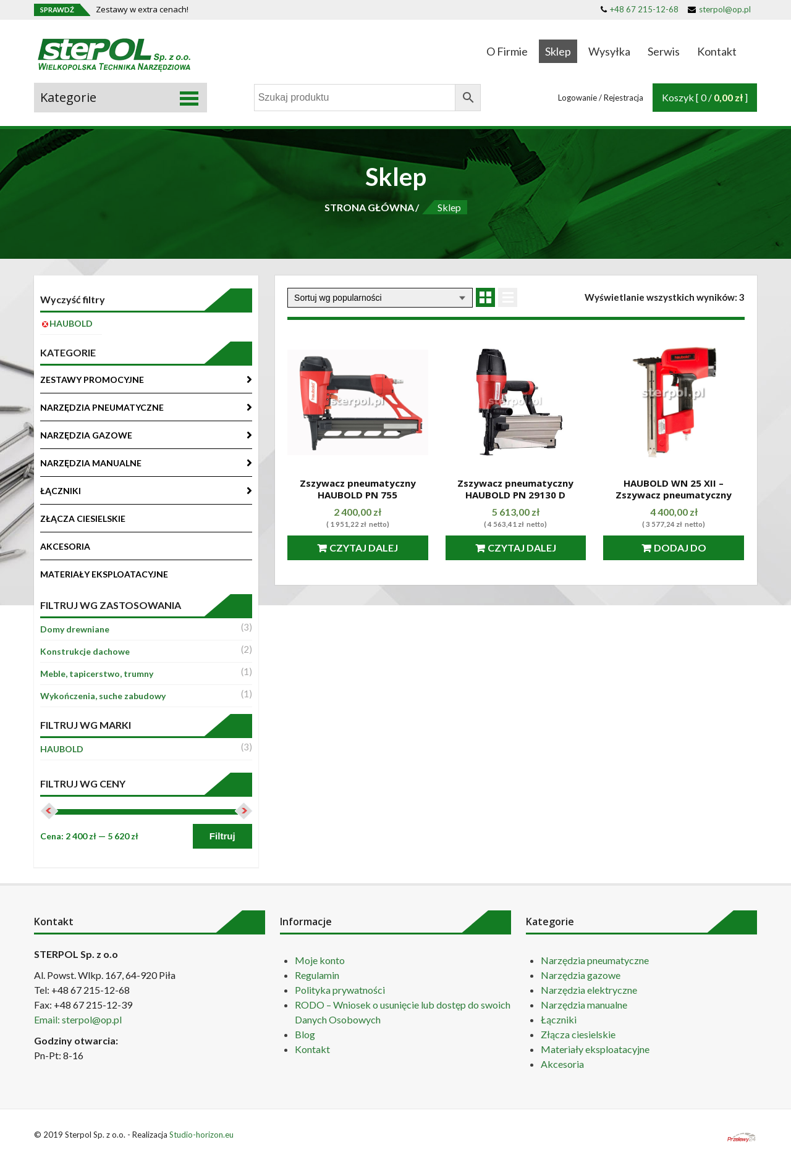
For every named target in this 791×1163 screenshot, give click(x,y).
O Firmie (507, 51)
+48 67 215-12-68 (640, 9)
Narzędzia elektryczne (589, 990)
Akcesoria (562, 1064)
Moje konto (320, 960)
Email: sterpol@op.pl (78, 1019)
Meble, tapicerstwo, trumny (96, 673)
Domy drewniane (74, 629)
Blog (305, 1034)
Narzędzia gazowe (580, 975)
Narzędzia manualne (584, 1004)
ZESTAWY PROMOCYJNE (92, 379)
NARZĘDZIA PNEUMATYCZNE (102, 407)
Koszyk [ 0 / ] (705, 97)
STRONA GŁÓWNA (369, 207)
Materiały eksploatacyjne (595, 1049)
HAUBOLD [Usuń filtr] (71, 323)
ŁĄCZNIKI (60, 490)
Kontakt (717, 51)
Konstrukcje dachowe (85, 651)
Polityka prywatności (340, 990)
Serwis (664, 51)
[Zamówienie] (380, 298)
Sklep (558, 51)
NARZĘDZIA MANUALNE (91, 463)
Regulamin (317, 975)
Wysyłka (609, 51)
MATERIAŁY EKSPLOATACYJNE (104, 574)
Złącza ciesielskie (578, 1034)
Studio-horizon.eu (201, 1135)
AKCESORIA (65, 546)
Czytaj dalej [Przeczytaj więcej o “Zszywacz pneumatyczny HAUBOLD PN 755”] (363, 547)
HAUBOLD (61, 749)
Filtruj (222, 836)
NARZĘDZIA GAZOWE (86, 435)
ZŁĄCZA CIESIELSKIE (82, 518)
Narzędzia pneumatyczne (595, 960)
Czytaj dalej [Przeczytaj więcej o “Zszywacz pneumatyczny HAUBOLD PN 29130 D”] (522, 547)
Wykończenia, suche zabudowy (103, 696)
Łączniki (559, 1019)
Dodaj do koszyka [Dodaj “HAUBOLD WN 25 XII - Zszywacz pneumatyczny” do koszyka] (678, 551)
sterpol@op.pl (719, 9)
